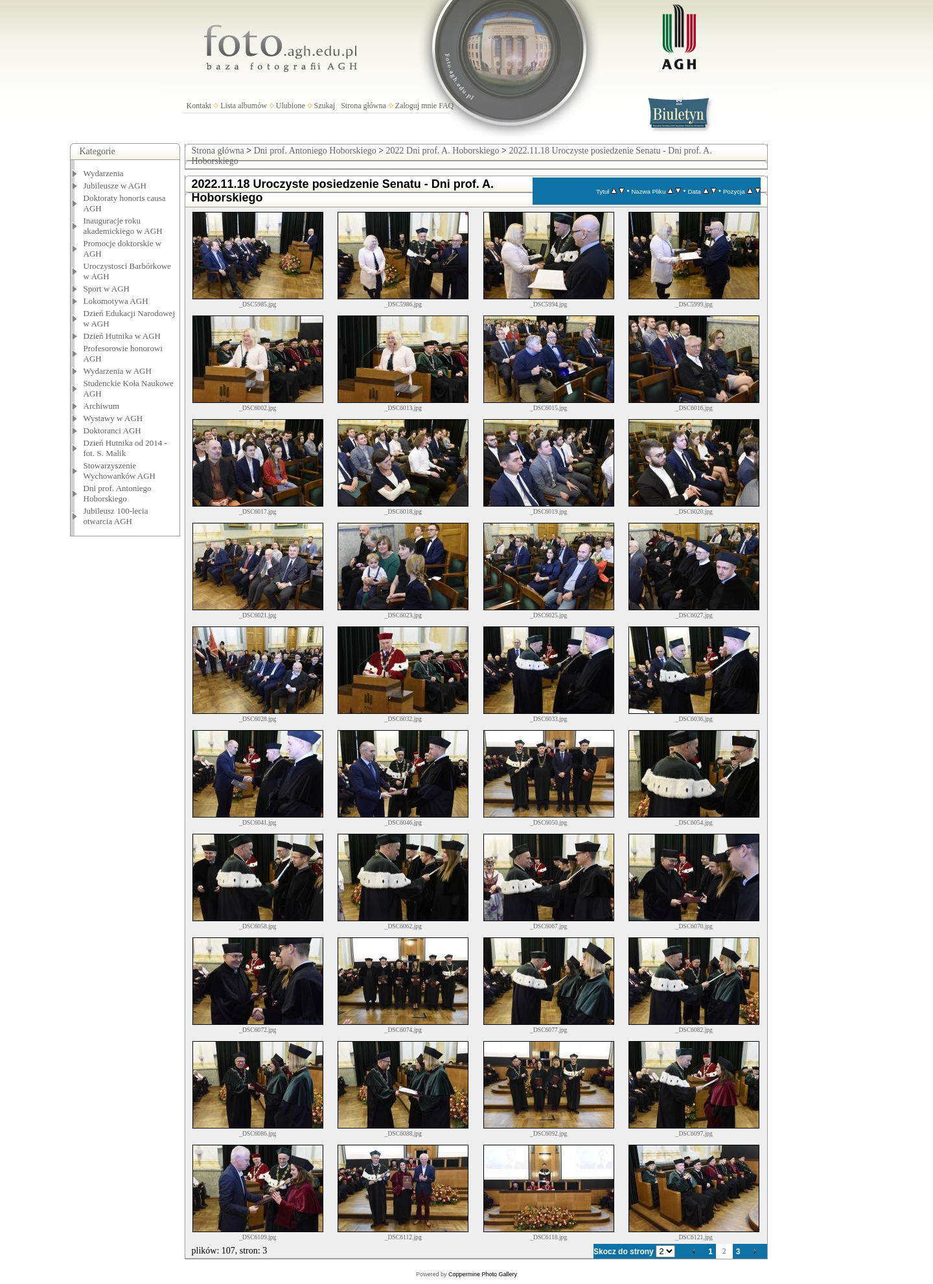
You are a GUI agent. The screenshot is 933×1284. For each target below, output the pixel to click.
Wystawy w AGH (113, 418)
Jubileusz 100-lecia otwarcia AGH (116, 516)
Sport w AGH (107, 288)
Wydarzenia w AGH (118, 371)
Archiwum (102, 406)
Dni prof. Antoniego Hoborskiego (118, 493)
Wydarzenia (104, 173)
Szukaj (325, 105)
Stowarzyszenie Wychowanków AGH (120, 471)
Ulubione (290, 105)
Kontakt (199, 105)
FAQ (446, 105)
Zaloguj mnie (416, 105)
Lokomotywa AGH (116, 301)
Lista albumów (243, 105)
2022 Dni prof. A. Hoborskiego (443, 150)
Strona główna (363, 105)
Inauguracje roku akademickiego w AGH (123, 226)
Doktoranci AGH (112, 430)
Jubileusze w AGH (115, 185)
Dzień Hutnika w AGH (122, 336)
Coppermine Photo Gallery (482, 1274)
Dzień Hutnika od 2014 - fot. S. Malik (125, 448)
